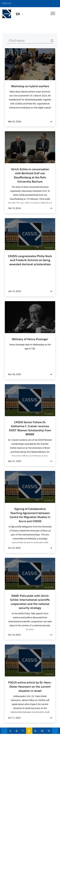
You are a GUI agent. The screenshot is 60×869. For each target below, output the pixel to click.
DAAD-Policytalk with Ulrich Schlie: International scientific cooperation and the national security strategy (30, 602)
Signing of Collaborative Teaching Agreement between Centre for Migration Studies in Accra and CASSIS (30, 515)
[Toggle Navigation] (53, 13)
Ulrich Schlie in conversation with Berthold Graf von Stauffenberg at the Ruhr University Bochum (30, 175)
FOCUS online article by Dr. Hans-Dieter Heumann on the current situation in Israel (30, 686)
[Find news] (30, 40)
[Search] (52, 41)
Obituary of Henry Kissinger (30, 339)
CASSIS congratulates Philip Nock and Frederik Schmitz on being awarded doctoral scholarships (30, 260)
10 (42, 730)
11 (49, 730)
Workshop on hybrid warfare (30, 86)
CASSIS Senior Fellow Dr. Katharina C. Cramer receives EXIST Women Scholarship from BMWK (30, 428)
